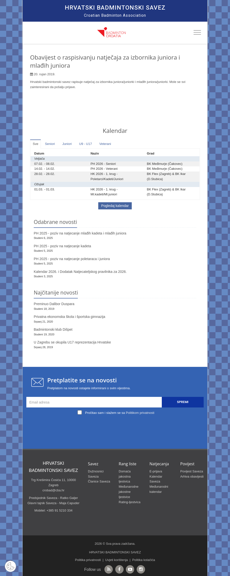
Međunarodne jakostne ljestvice (128, 492)
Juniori (67, 144)
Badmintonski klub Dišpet (53, 329)
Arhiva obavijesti (192, 476)
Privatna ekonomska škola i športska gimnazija (69, 317)
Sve (35, 144)
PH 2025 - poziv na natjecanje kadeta (62, 246)
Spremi (182, 402)
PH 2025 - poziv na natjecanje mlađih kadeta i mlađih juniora (80, 233)
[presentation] (116, 427)
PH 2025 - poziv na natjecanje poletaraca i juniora (72, 259)
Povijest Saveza (191, 471)
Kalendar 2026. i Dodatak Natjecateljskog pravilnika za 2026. (80, 272)
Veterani (105, 144)
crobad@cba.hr (53, 490)
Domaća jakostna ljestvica (125, 476)
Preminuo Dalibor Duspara (54, 304)
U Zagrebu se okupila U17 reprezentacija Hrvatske (72, 342)
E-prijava (155, 471)
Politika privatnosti (88, 560)
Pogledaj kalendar (115, 206)
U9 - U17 (85, 144)
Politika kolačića (143, 560)
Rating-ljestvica (129, 502)
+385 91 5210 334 (59, 510)
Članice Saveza (99, 481)
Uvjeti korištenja (116, 560)
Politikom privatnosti (140, 413)
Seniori (50, 144)
